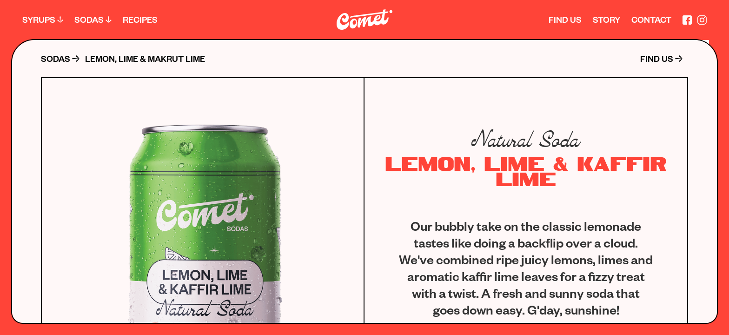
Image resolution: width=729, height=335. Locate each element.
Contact (651, 19)
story (606, 19)
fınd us (565, 19)
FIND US (656, 58)
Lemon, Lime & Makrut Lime (145, 58)
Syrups (38, 19)
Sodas (89, 19)
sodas (55, 58)
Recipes (140, 19)
